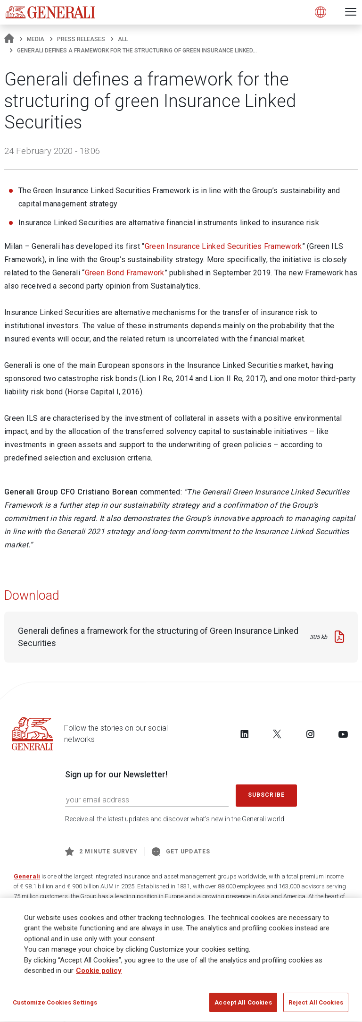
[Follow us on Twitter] (277, 734)
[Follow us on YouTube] (343, 734)
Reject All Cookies (315, 1005)
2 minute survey (101, 851)
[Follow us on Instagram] (310, 734)
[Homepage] (9, 39)
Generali (27, 876)
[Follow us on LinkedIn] (245, 734)
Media (35, 39)
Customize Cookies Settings (55, 1005)
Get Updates (181, 851)
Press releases (81, 39)
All (123, 39)
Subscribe (266, 795)
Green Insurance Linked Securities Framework (223, 246)
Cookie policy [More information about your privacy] (99, 974)
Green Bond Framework (125, 272)
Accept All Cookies (243, 1005)
